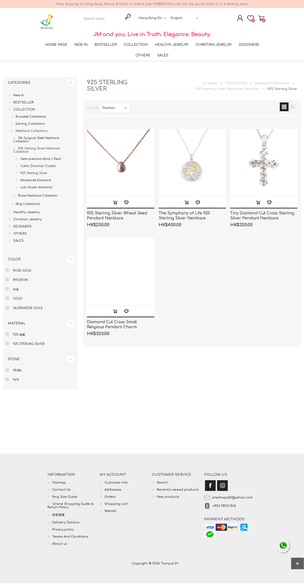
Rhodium (20, 283)
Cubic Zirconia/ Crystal (38, 169)
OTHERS (20, 236)
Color (14, 262)
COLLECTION (24, 112)
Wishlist (110, 514)
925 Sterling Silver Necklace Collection (36, 153)
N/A (16, 382)
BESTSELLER (23, 105)
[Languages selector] (185, 19)
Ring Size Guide (64, 499)
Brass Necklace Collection (37, 198)
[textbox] (102, 20)
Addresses (112, 492)
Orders (110, 499)
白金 (16, 292)
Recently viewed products (178, 492)
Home (212, 86)
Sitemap (59, 485)
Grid (284, 109)
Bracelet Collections (31, 119)
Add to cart (115, 205)
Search (162, 485)
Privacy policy (63, 532)
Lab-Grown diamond (36, 190)
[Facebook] (210, 488)
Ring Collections (28, 206)
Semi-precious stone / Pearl (40, 161)
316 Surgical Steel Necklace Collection (36, 142)
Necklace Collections (31, 133)
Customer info (116, 485)
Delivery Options (65, 525)
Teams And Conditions (70, 539)
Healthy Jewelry (26, 215)
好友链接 (58, 517)
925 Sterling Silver (33, 176)
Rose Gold (22, 273)
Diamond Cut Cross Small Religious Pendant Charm (112, 327)
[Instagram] (222, 488)
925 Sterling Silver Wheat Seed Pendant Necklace (117, 218)
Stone (14, 362)
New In (18, 98)
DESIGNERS (22, 229)
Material (17, 326)
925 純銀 (19, 337)
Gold (17, 301)
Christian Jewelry (27, 222)
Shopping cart (257, 19)
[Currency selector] (153, 19)
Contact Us (61, 492)
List (293, 109)
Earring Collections (30, 126)
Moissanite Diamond (35, 183)
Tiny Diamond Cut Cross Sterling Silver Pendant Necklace (262, 218)
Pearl (17, 373)
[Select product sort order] (115, 110)
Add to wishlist (126, 205)
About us (59, 546)
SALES (18, 243)
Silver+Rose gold (28, 311)
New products (168, 499)
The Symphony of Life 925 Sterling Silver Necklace (184, 218)
